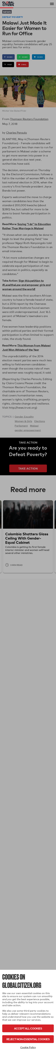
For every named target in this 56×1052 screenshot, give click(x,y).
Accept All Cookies (28, 1028)
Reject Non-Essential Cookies (28, 1039)
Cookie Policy (28, 1047)
